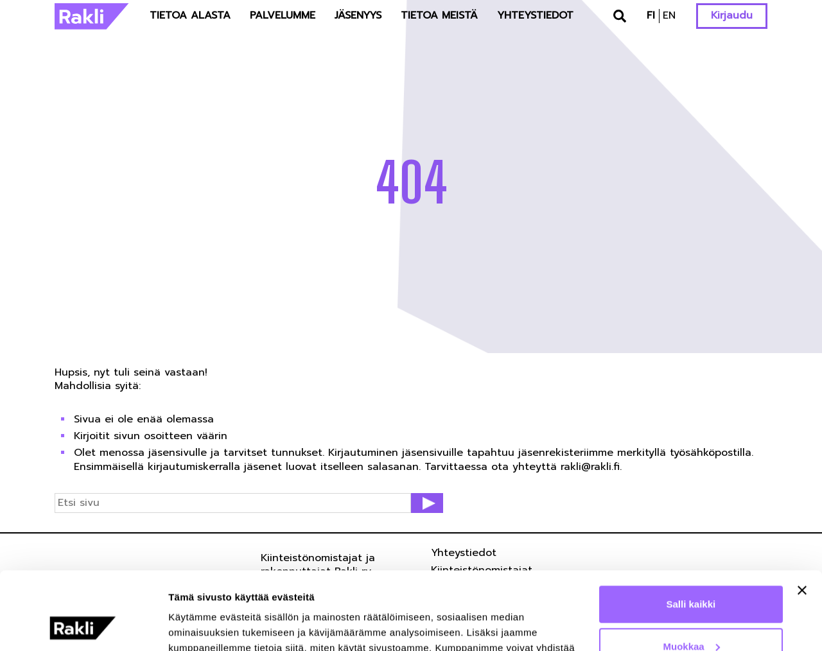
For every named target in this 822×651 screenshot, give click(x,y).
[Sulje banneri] (802, 517)
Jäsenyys (358, 15)
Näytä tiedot (196, 625)
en (669, 15)
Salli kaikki (691, 531)
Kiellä (691, 615)
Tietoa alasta (190, 15)
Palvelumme (282, 15)
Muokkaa (691, 573)
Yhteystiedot (535, 15)
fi (651, 15)
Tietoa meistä (439, 15)
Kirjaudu (732, 15)
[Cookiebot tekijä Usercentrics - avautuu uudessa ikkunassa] (83, 626)
